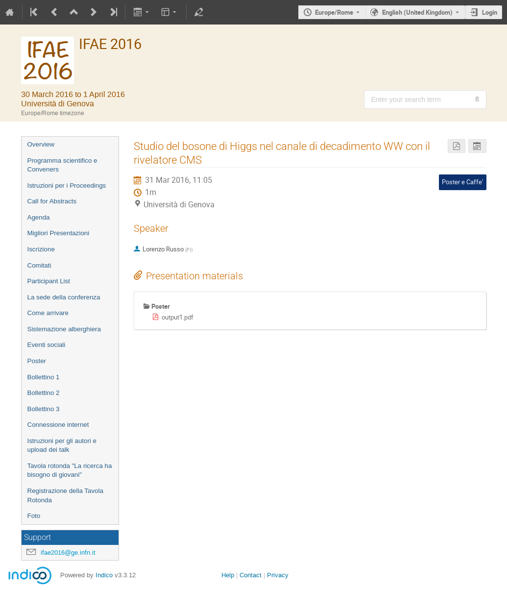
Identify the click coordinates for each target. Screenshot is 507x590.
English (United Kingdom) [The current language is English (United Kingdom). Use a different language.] (417, 12)
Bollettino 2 (43, 392)
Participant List (48, 281)
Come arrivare (48, 313)
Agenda (38, 217)
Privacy (278, 575)
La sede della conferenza (63, 297)
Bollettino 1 (43, 377)
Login (489, 12)
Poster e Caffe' (462, 181)
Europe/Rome (334, 12)
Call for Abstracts (52, 201)
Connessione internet (58, 424)
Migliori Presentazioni (58, 233)
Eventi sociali (46, 344)
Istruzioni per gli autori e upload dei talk (62, 445)
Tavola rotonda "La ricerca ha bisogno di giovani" (69, 470)
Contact (251, 575)
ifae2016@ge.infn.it (68, 552)
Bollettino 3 (43, 409)
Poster (37, 361)
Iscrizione (41, 249)
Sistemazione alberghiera (64, 329)
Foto (34, 515)
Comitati (39, 265)
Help (227, 575)
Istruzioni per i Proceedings (66, 185)
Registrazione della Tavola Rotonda (65, 495)
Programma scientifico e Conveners (62, 165)
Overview (41, 144)
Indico (104, 575)
